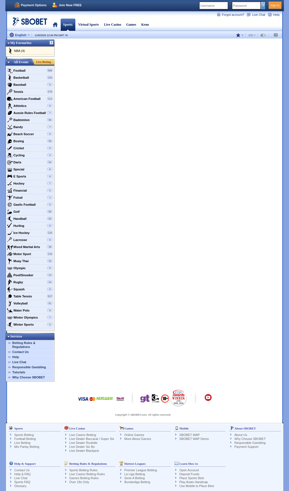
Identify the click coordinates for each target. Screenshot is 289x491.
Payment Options (34, 5)
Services (16, 336)
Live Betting (43, 61)
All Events (21, 62)
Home (55, 24)
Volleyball (30, 303)
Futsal (30, 197)
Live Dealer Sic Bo (82, 446)
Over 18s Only (79, 482)
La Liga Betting (134, 474)
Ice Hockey (30, 233)
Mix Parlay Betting (27, 446)
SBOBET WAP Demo (194, 438)
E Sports (30, 176)
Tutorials (18, 372)
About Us (241, 435)
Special (30, 169)
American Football (30, 99)
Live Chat (258, 14)
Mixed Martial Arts (30, 247)
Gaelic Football (30, 204)
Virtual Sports (88, 25)
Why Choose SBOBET (28, 377)
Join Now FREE (70, 5)
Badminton (30, 120)
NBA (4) (19, 50)
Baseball (30, 85)
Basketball (30, 77)
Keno (145, 25)
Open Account (189, 470)
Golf (30, 212)
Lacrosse (30, 240)
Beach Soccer (30, 134)
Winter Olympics (30, 317)
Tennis (30, 92)
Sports (68, 25)
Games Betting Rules (84, 478)
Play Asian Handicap (193, 482)
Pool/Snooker (30, 275)
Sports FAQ (22, 482)
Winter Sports (30, 324)
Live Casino (112, 25)
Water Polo (30, 310)
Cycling (30, 155)
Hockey (30, 183)
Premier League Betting (140, 470)
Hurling (30, 226)
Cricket (30, 148)
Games (131, 25)
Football (30, 70)
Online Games (134, 435)
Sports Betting (24, 435)
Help (276, 14)
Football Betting (25, 438)
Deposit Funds (189, 474)
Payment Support (247, 446)
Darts (30, 162)
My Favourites (21, 43)
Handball (30, 219)
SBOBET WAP (189, 435)
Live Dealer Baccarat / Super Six (91, 438)
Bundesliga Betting (137, 482)
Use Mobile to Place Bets (196, 486)
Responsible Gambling (29, 367)
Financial (30, 190)
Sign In (274, 5)
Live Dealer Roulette (83, 442)
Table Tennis (30, 296)
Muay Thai (30, 261)
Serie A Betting (134, 478)
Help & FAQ (22, 474)
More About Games (137, 438)
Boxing (30, 141)
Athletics (30, 106)
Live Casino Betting (82, 435)
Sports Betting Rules (83, 470)
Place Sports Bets (191, 478)
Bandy (30, 127)
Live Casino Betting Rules (87, 474)
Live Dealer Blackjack (84, 450)
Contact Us (20, 352)
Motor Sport (30, 254)
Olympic (30, 268)
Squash (30, 289)
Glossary (20, 486)
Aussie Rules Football (30, 113)
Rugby (30, 282)
